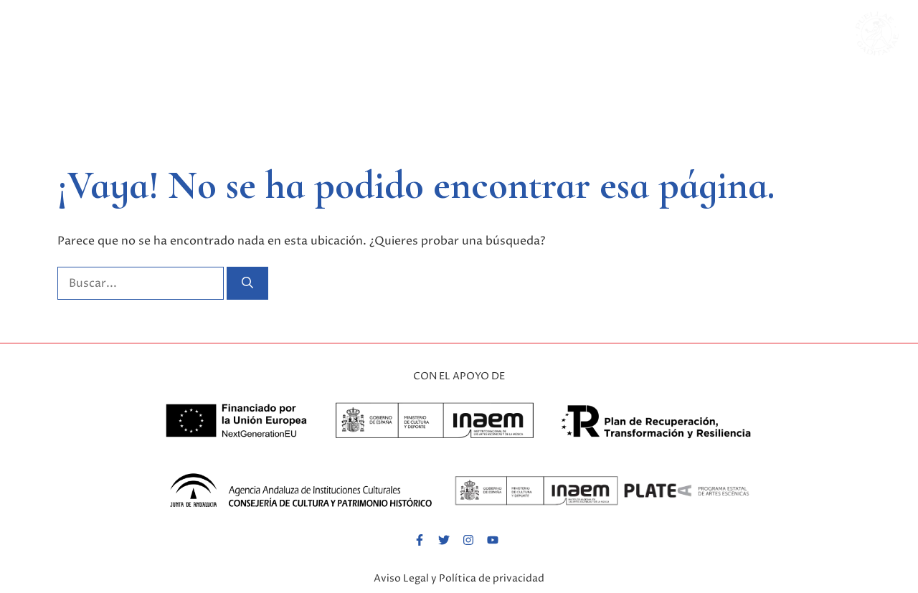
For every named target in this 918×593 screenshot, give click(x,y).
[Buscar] (247, 283)
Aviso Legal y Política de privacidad (459, 578)
